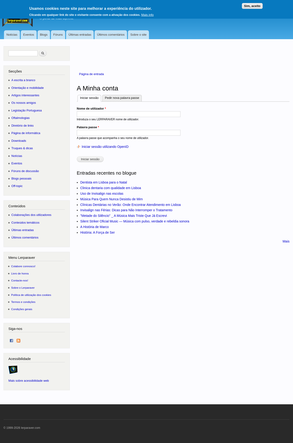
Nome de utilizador (91, 108)
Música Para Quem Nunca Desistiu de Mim (111, 199)
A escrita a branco (23, 80)
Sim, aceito (252, 4)
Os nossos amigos (23, 102)
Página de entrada (91, 74)
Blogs (44, 34)
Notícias (11, 34)
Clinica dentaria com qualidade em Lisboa (110, 188)
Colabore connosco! (23, 266)
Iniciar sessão (90, 97)
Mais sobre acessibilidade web (28, 380)
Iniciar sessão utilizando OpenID (105, 147)
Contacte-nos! (19, 280)
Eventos (28, 34)
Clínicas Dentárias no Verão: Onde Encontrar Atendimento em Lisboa (130, 205)
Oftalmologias (20, 118)
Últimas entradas (79, 34)
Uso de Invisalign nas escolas (101, 193)
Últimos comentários (111, 34)
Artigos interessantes (25, 95)
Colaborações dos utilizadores (31, 215)
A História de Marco (94, 227)
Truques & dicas (22, 148)
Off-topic (17, 186)
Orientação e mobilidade (27, 88)
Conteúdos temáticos (25, 222)
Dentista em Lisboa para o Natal (103, 182)
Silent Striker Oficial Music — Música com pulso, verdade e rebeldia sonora (134, 221)
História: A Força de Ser (97, 232)
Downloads (18, 140)
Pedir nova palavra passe (122, 98)
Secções (15, 71)
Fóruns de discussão (25, 171)
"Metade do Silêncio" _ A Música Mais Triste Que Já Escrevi (123, 216)
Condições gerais (21, 309)
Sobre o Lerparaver (23, 287)
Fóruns (58, 34)
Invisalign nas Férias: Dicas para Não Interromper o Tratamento (126, 210)
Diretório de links (22, 125)
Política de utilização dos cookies (31, 294)
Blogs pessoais (21, 178)
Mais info (147, 13)
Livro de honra (20, 273)
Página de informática (25, 133)
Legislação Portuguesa (26, 110)
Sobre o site (138, 34)
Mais (285, 241)
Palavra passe (88, 127)
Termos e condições (23, 301)
